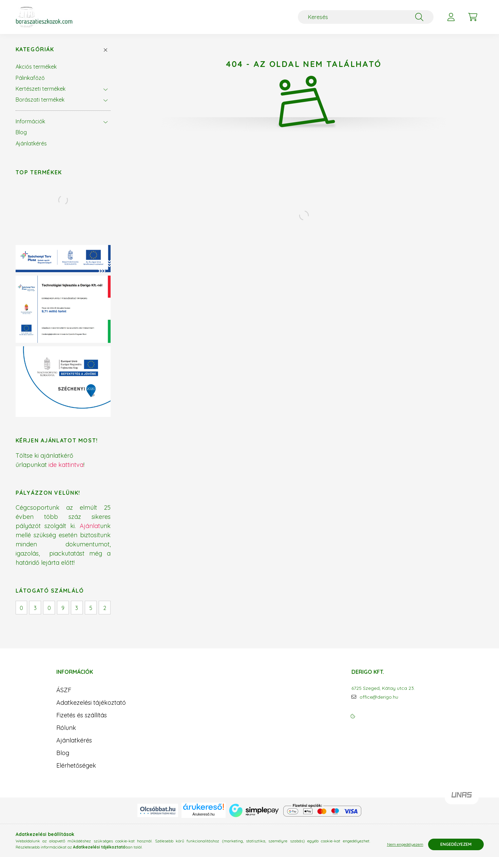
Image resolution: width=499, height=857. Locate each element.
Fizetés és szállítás (81, 715)
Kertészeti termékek (40, 88)
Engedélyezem (456, 844)
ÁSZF (63, 690)
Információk (30, 121)
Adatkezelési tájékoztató (91, 702)
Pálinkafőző (30, 77)
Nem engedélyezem (405, 844)
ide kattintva (66, 465)
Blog (21, 132)
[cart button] (473, 17)
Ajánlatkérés (31, 143)
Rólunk (66, 728)
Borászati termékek (40, 99)
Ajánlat (90, 526)
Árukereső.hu (203, 814)
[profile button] (451, 17)
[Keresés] (366, 17)
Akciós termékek (36, 66)
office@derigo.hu (379, 697)
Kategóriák (35, 49)
